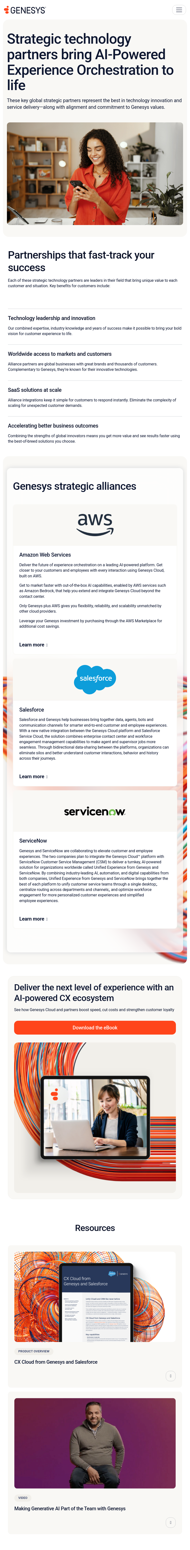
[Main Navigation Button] (179, 10)
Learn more (31, 645)
